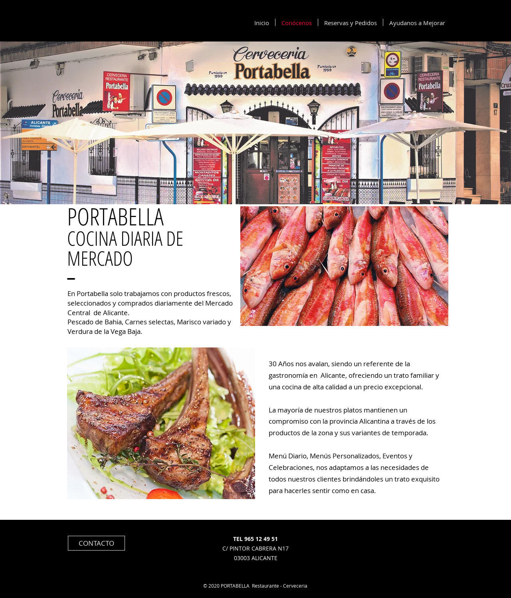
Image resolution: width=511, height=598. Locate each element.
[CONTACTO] (96, 543)
